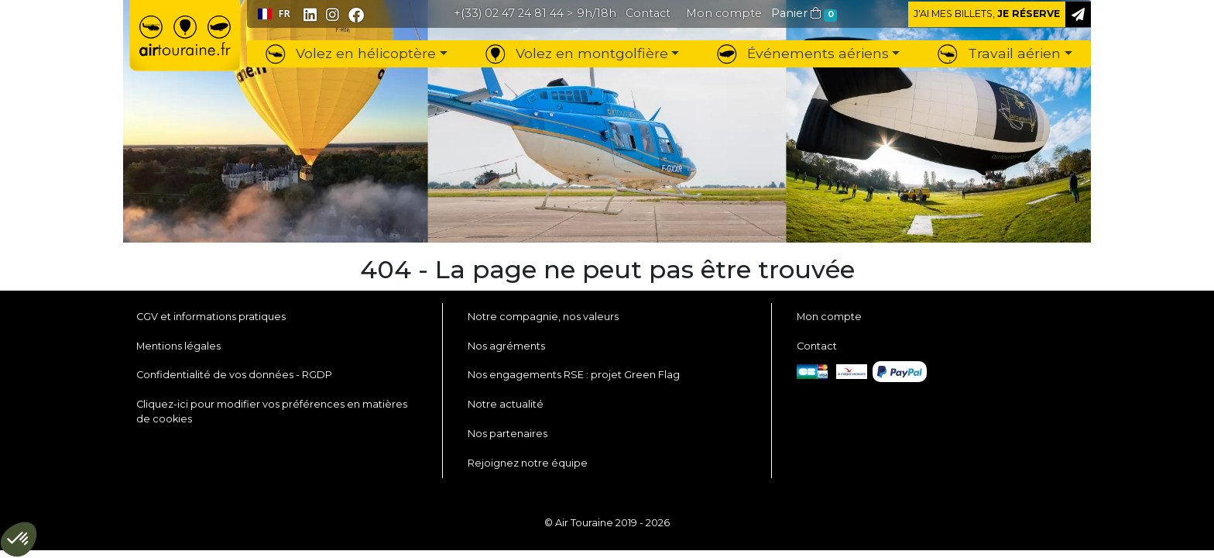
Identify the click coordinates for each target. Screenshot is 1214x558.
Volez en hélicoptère (351, 53)
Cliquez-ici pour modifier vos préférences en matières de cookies (271, 411)
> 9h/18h (535, 13)
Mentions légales (178, 346)
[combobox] (273, 14)
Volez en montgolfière (576, 53)
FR (274, 13)
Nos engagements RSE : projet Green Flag (574, 375)
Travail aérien (999, 53)
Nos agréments (506, 346)
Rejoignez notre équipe (528, 463)
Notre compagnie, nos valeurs (543, 316)
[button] (724, 13)
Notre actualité (506, 404)
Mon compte (829, 316)
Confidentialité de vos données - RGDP (234, 375)
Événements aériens (803, 53)
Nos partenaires (507, 433)
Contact (817, 346)
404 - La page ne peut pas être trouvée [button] (607, 269)
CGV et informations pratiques (211, 316)
